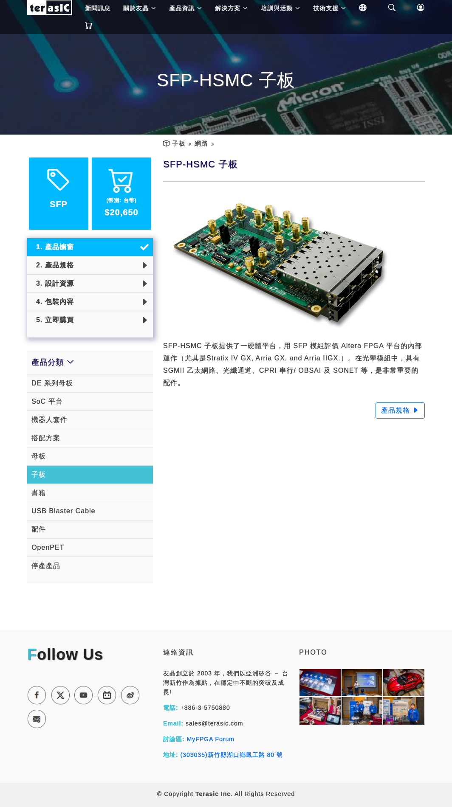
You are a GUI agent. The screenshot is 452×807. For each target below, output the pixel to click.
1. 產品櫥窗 (52, 246)
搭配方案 (45, 437)
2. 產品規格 (52, 265)
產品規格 (400, 410)
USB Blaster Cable (63, 511)
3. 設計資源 (52, 283)
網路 (201, 143)
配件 (38, 529)
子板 (179, 143)
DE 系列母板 (52, 383)
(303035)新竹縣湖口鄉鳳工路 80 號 (232, 754)
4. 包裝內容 (52, 301)
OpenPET (47, 547)
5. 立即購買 (52, 319)
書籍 (38, 492)
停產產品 (45, 565)
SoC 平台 (47, 401)
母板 (38, 456)
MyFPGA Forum (210, 739)
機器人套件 (49, 419)
